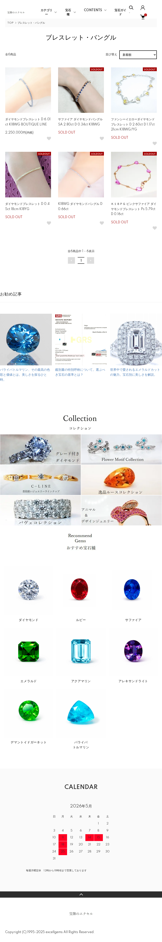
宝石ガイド (120, 12)
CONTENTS (93, 10)
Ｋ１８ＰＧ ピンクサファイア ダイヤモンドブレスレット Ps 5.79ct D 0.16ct (133, 209)
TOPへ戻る (81, 894)
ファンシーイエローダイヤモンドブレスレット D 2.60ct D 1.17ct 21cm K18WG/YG (133, 124)
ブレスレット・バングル (31, 23)
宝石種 (68, 12)
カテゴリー (46, 12)
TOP (10, 23)
